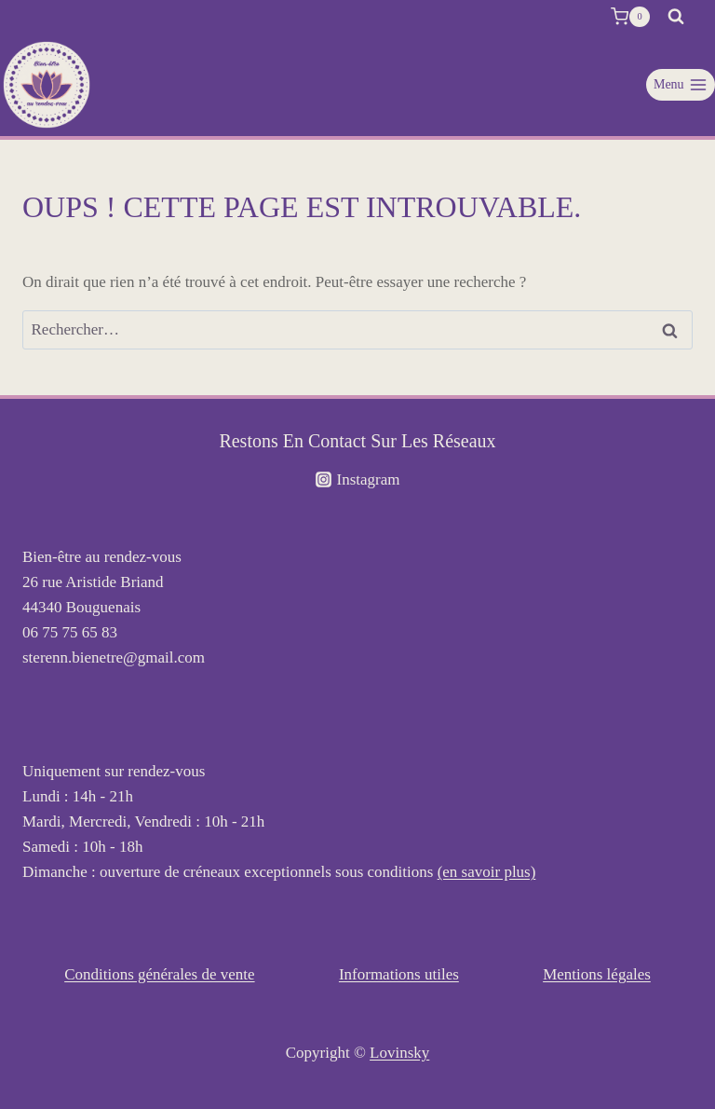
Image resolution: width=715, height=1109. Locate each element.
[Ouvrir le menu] (680, 85)
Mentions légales (597, 974)
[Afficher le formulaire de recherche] (676, 17)
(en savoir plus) (487, 872)
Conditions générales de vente (159, 974)
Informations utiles (399, 974)
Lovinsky (399, 1052)
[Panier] (630, 17)
